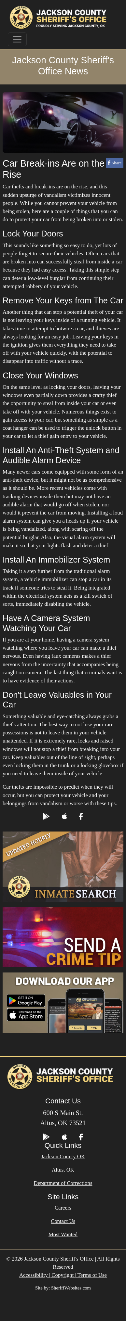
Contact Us (63, 1221)
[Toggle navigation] (17, 39)
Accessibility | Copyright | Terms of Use (63, 1275)
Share (114, 162)
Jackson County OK (63, 1156)
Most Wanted (63, 1234)
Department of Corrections (63, 1183)
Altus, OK (63, 1170)
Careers (63, 1208)
